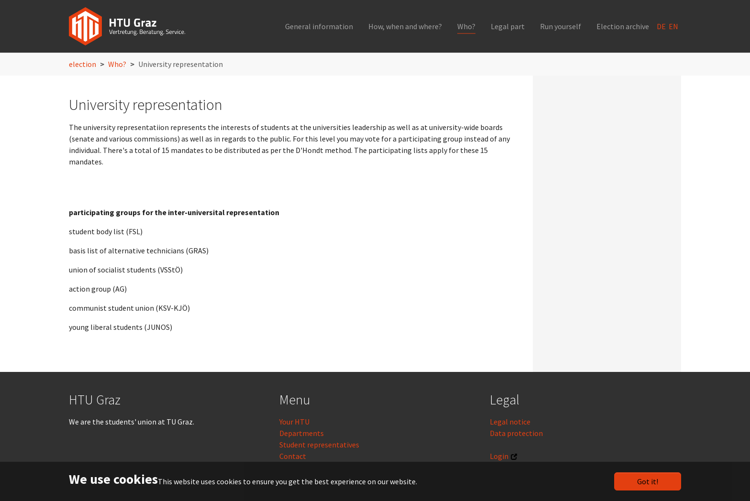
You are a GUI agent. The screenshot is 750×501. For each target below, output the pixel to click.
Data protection (516, 433)
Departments (301, 433)
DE (662, 26)
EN (674, 26)
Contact (292, 456)
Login (499, 456)
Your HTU (294, 421)
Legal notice (510, 421)
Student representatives (319, 444)
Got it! (647, 481)
